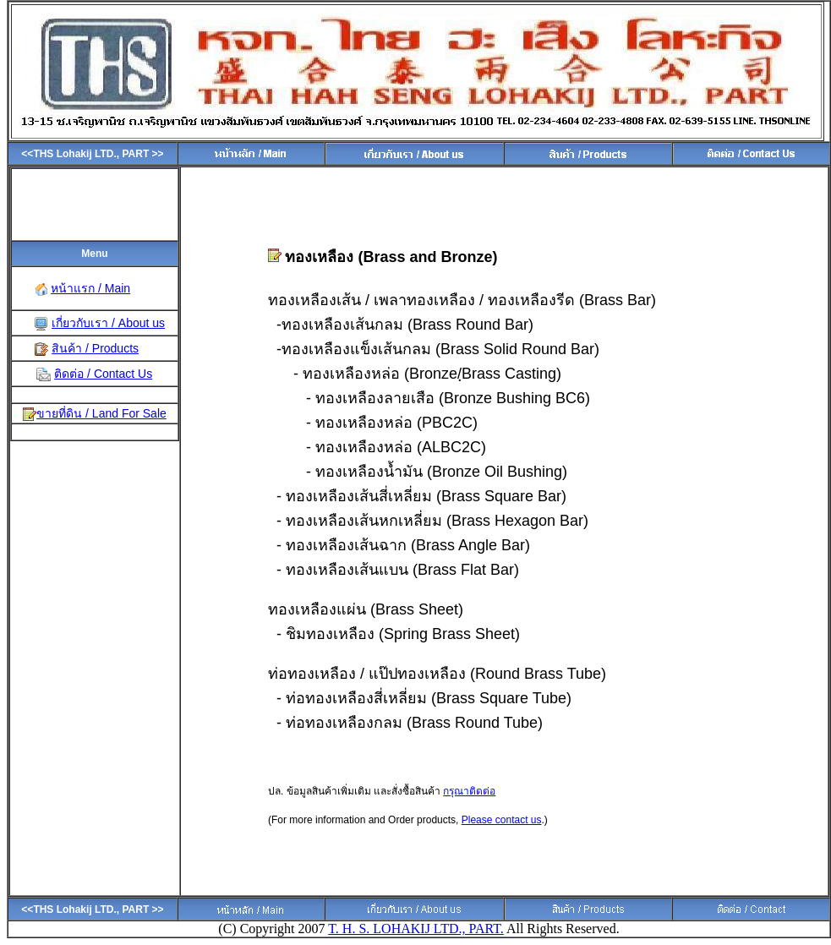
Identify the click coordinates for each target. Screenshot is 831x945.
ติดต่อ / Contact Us (103, 373)
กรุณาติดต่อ (469, 791)
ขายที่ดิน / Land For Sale (101, 413)
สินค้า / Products (95, 348)
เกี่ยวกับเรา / (83, 323)
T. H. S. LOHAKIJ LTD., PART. (416, 928)
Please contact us (502, 820)
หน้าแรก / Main (90, 288)
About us (140, 323)
